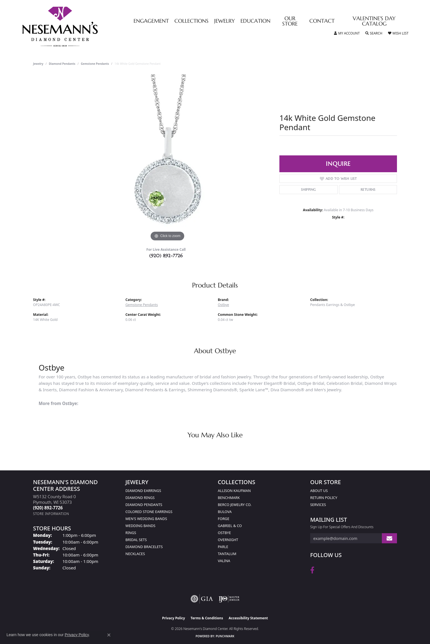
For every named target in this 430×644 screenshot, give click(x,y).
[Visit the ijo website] (229, 599)
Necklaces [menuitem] (135, 553)
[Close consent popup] (109, 635)
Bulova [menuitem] (225, 511)
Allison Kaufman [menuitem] (234, 490)
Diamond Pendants (62, 64)
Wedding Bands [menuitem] (140, 525)
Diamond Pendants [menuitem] (143, 504)
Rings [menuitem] (130, 532)
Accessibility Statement (248, 618)
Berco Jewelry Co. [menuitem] (234, 504)
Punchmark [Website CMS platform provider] (225, 636)
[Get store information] (51, 513)
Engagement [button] (151, 21)
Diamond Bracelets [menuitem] (144, 546)
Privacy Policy (173, 618)
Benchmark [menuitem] (229, 497)
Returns (368, 189)
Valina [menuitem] (224, 560)
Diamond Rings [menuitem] (140, 497)
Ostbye (223, 304)
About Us (319, 490)
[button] (347, 33)
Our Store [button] (290, 21)
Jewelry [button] (224, 21)
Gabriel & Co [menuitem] (230, 525)
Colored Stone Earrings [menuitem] (148, 511)
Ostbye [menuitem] (224, 532)
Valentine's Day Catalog (374, 21)
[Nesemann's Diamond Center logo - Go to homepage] (78, 27)
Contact (322, 21)
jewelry (38, 64)
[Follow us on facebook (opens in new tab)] (312, 570)
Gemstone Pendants (95, 64)
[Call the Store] (48, 507)
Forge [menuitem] (223, 518)
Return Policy (323, 497)
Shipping (308, 189)
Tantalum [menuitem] (227, 553)
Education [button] (255, 21)
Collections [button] (191, 21)
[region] (167, 158)
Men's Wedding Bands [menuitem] (146, 518)
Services (318, 504)
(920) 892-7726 (166, 255)
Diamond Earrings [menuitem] (143, 490)
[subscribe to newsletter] (389, 538)
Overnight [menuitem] (228, 539)
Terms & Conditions (207, 618)
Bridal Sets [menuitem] (136, 539)
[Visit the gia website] (202, 599)
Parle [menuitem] (223, 546)
